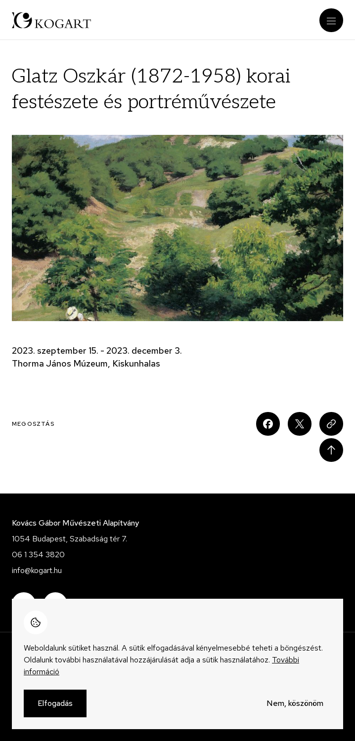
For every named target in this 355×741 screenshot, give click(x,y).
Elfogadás (55, 708)
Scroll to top (331, 450)
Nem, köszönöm (294, 708)
